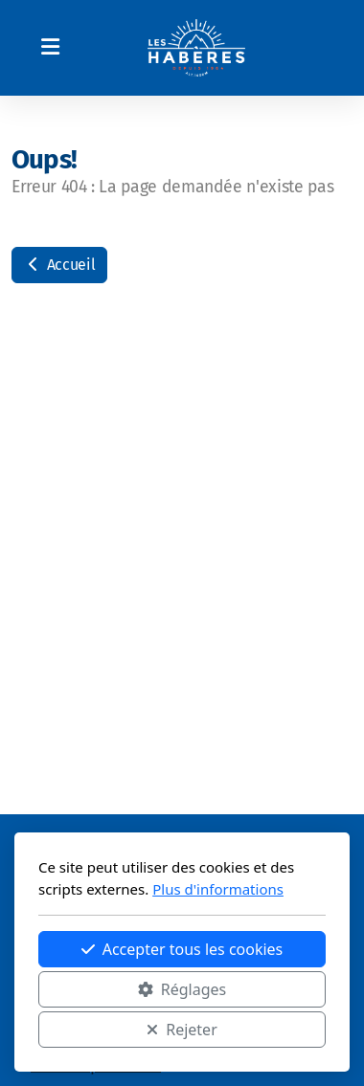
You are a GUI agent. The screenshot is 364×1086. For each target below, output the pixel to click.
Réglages (182, 989)
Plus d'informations (218, 888)
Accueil (59, 264)
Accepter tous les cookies (182, 949)
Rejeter (182, 1029)
